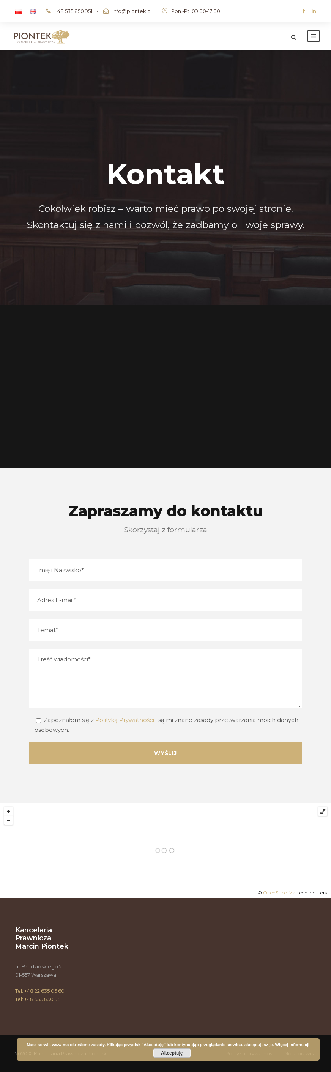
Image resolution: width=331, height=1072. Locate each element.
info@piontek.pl (132, 11)
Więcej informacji (292, 1044)
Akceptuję (172, 1053)
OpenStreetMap (280, 892)
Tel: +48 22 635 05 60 (40, 991)
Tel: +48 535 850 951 (38, 999)
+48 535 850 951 (73, 11)
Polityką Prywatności (124, 720)
